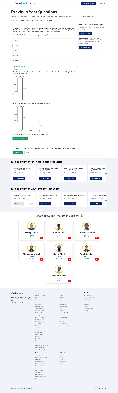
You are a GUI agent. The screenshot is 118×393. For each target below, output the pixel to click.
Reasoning (49, 21)
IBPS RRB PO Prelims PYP (19, 21)
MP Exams (37, 338)
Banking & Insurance (40, 295)
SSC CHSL (62, 310)
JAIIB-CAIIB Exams (39, 308)
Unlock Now (19, 178)
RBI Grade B (62, 315)
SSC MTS (86, 306)
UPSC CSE (61, 319)
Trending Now (38, 355)
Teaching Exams (39, 343)
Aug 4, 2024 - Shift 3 (37, 21)
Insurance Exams (39, 361)
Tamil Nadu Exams (39, 312)
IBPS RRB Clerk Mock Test (90, 297)
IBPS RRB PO (62, 304)
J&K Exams (38, 323)
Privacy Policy (62, 361)
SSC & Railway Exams (40, 363)
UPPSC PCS (62, 321)
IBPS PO (61, 297)
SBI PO (61, 295)
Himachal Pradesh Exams (41, 345)
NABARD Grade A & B (64, 317)
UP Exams (37, 325)
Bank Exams (38, 359)
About (61, 355)
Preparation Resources (41, 357)
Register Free (102, 3)
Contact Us (62, 359)
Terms (60, 363)
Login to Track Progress (88, 3)
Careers (61, 357)
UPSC (36, 302)
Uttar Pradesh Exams (40, 376)
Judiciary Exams (39, 315)
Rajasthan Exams (39, 328)
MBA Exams (38, 304)
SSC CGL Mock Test (88, 295)
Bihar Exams (38, 336)
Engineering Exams (40, 321)
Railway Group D (63, 325)
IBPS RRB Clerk (63, 306)
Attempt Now (18, 203)
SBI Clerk (61, 300)
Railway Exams (39, 306)
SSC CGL (61, 308)
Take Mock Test (85, 33)
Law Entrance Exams (40, 317)
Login (27, 152)
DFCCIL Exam (62, 323)
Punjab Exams (38, 332)
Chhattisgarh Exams (40, 347)
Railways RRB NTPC (64, 312)
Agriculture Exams (39, 319)
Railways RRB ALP (88, 308)
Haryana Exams (39, 334)
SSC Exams (38, 297)
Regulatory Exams (39, 366)
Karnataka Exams (39, 310)
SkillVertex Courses (40, 349)
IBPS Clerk (61, 302)
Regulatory (38, 300)
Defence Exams (39, 341)
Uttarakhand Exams (40, 330)
